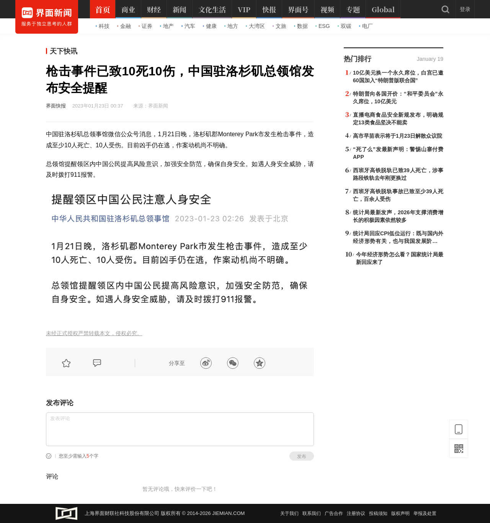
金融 (124, 26)
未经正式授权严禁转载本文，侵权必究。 (94, 333)
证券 (145, 26)
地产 (167, 26)
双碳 (344, 26)
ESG (322, 26)
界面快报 (56, 106)
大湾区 (255, 26)
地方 (231, 26)
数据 (301, 26)
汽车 (188, 26)
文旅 (279, 26)
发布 (301, 456)
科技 (102, 26)
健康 (210, 26)
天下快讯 (63, 51)
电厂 (366, 26)
